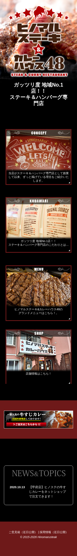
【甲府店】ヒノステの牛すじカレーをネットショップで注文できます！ (47, 491)
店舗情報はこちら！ (39, 373)
